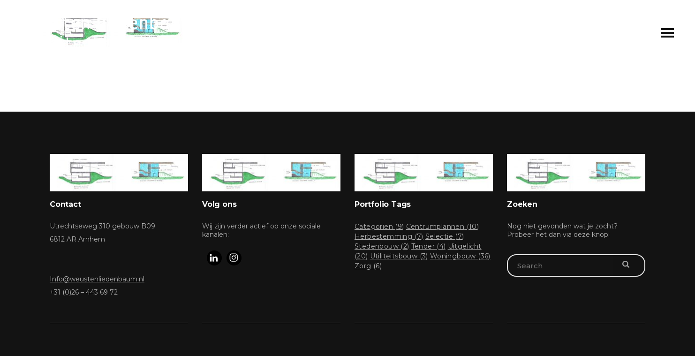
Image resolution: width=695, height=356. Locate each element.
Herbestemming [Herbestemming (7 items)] (389, 236)
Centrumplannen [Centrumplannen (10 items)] (442, 226)
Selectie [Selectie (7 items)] (444, 236)
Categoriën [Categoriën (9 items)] (379, 226)
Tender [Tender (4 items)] (428, 246)
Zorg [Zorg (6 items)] (368, 266)
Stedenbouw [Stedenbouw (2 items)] (382, 246)
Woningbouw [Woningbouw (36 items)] (460, 256)
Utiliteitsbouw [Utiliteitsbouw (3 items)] (399, 256)
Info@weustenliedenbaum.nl (97, 279)
